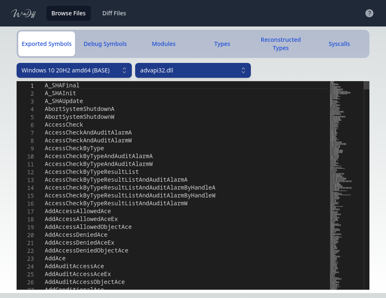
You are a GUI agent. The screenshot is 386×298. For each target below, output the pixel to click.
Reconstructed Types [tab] (281, 44)
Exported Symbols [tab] (46, 44)
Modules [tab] (163, 44)
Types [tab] (222, 44)
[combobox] (74, 70)
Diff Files (114, 13)
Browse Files (68, 13)
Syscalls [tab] (339, 44)
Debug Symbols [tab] (105, 44)
